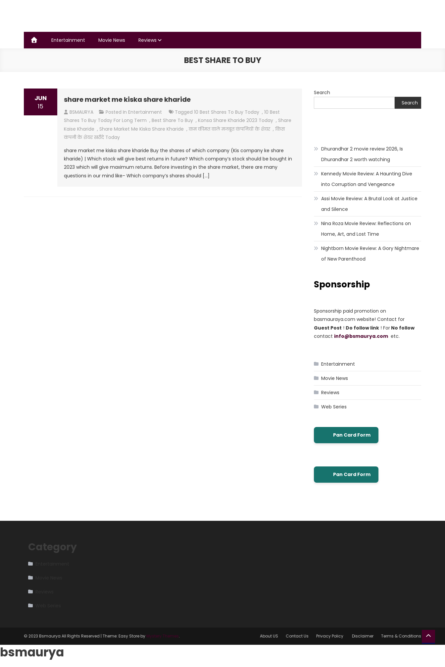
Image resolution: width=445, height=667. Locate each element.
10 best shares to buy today (226, 112)
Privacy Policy (330, 636)
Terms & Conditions (401, 636)
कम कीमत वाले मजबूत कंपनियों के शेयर (229, 129)
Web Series (334, 406)
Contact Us (297, 636)
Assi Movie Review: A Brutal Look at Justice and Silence (369, 203)
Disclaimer (362, 636)
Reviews (147, 40)
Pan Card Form (346, 435)
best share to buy (172, 120)
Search (322, 92)
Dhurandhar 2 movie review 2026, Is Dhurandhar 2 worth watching (362, 154)
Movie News (111, 40)
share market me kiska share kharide (127, 99)
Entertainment (68, 40)
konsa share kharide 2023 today (235, 120)
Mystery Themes (162, 636)
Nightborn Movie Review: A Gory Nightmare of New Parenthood (370, 253)
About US (269, 636)
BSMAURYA (81, 112)
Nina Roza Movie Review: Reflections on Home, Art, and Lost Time (366, 228)
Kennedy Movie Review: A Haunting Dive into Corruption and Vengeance (366, 179)
